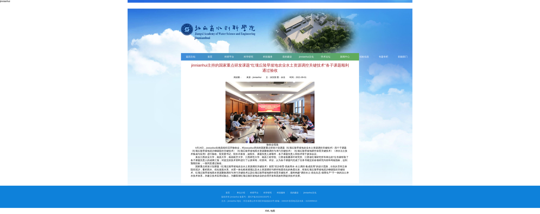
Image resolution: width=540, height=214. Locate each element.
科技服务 (268, 56)
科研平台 (229, 56)
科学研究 (248, 56)
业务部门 (422, 56)
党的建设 (287, 56)
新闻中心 (345, 56)
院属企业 (480, 56)
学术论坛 (325, 56)
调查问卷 (518, 56)
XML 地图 (270, 211)
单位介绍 (241, 192)
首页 (210, 56)
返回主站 (190, 56)
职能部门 (403, 56)
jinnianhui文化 (306, 56)
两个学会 (441, 56)
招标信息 (364, 56)
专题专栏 (383, 56)
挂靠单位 (460, 56)
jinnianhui (5, 1)
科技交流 (499, 56)
